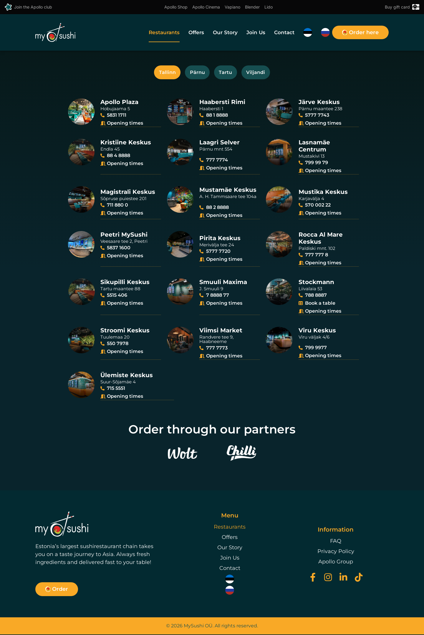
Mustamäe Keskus (227, 192)
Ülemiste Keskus (126, 376)
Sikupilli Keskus (125, 283)
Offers (196, 32)
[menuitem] (307, 32)
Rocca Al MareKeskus (321, 240)
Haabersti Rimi (222, 104)
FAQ (335, 542)
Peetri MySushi (124, 236)
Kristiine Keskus (125, 145)
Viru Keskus (317, 331)
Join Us (255, 32)
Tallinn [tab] (162, 73)
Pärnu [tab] (195, 73)
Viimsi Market (220, 331)
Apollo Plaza (119, 104)
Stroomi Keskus (125, 331)
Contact (284, 32)
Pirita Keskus (220, 239)
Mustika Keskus (323, 194)
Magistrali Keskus (127, 194)
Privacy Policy (335, 552)
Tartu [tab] (227, 73)
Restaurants (164, 32)
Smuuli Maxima (223, 283)
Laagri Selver (219, 145)
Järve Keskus (319, 104)
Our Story (225, 32)
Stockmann (316, 283)
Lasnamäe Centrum (314, 148)
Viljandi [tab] (261, 73)
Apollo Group (335, 562)
